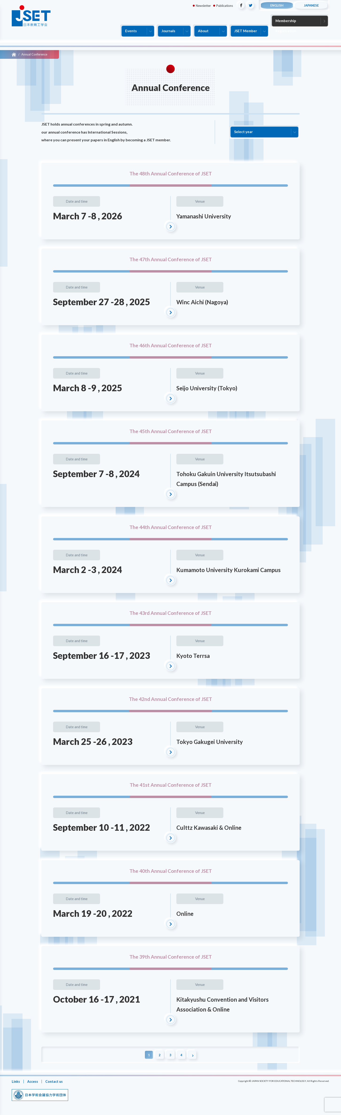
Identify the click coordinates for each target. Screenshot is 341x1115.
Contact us (55, 1081)
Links (16, 1081)
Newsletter (203, 6)
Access (33, 1081)
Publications (224, 6)
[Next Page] (194, 1055)
